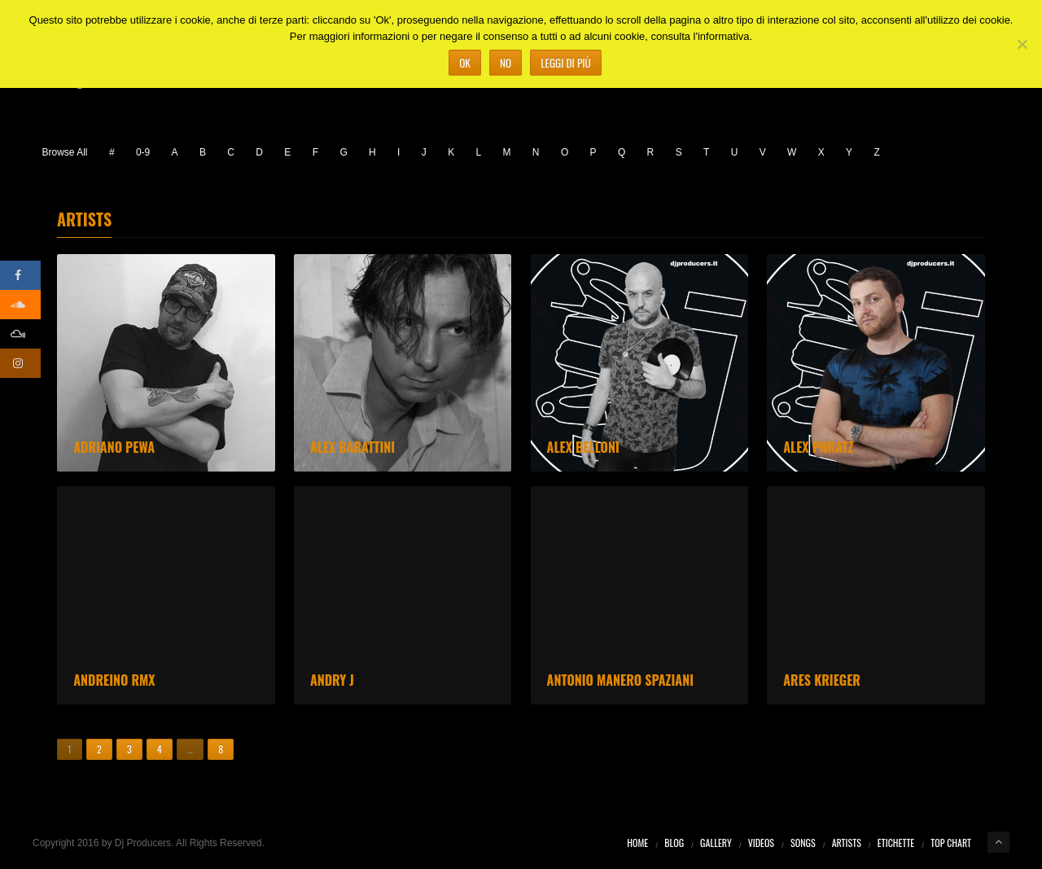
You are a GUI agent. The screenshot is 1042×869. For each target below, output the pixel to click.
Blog (674, 842)
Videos (761, 842)
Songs (803, 842)
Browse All (65, 152)
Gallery (716, 842)
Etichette (896, 842)
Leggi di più (566, 63)
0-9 (143, 152)
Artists (846, 842)
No (505, 63)
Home (637, 842)
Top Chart (950, 842)
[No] (1022, 44)
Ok (465, 63)
